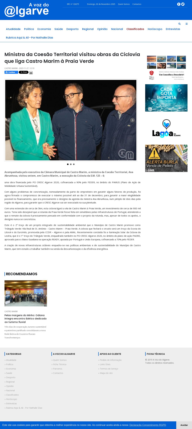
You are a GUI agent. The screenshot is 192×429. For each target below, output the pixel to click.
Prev (9, 120)
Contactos (136, 4)
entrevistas (173, 29)
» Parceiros (56, 368)
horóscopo (155, 29)
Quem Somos (124, 4)
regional (88, 29)
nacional (117, 29)
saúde (58, 29)
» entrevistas (10, 403)
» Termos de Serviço (108, 368)
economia (44, 29)
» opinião (9, 386)
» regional (9, 381)
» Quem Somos (59, 360)
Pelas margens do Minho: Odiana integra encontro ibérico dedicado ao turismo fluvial (25, 319)
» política (8, 364)
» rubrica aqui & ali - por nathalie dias (23, 407)
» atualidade (10, 360)
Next (132, 120)
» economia (10, 368)
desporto (72, 29)
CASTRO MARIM (11, 311)
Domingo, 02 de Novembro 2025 (101, 4)
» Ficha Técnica (58, 364)
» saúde (8, 373)
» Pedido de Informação (110, 360)
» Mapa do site (105, 373)
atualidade (13, 29)
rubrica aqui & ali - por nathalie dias (29, 37)
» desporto (9, 377)
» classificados (11, 394)
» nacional (9, 390)
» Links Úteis (104, 364)
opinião (102, 29)
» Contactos (57, 373)
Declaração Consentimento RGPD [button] (147, 425)
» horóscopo (10, 399)
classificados (135, 29)
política (29, 29)
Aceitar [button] (184, 425)
